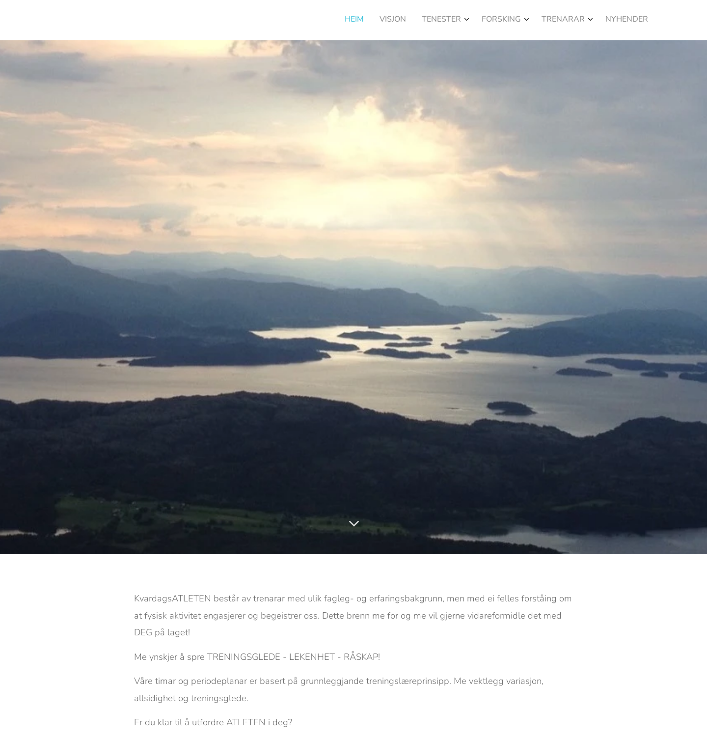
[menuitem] (557, 20)
